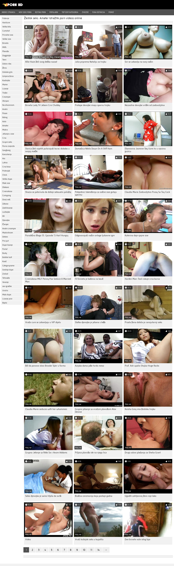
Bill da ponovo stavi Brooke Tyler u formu (45, 365)
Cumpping (6, 195)
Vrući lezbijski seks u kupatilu (89, 539)
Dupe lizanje (7, 245)
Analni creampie (9, 228)
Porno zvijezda (8, 146)
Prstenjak (6, 171)
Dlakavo (5, 187)
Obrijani (5, 101)
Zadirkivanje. (7, 208)
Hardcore (6, 22)
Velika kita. (6, 27)
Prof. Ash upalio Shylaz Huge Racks (142, 365)
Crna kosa (6, 167)
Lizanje (5, 89)
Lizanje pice (7, 299)
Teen (4, 60)
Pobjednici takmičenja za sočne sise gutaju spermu (96, 193)
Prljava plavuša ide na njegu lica (91, 452)
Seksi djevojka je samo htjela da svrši (43, 496)
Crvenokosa (7, 191)
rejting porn (40, 12)
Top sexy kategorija (70, 12)
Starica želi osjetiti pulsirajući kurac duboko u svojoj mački (47, 150)
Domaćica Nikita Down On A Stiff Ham (93, 148)
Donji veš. (6, 199)
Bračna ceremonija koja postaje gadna (93, 496)
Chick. (4, 175)
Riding (4, 117)
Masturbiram (7, 233)
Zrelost (5, 274)
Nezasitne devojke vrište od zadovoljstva (145, 105)
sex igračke (7, 286)
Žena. (4, 68)
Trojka (4, 93)
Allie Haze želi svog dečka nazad (41, 61)
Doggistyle (6, 55)
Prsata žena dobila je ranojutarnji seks (143, 322)
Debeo (5, 237)
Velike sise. (6, 39)
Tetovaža (6, 278)
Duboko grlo (7, 72)
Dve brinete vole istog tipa (137, 539)
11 (91, 549)
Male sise (6, 183)
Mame (5, 84)
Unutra (5, 290)
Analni (4, 109)
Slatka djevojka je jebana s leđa (90, 322)
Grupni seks (7, 142)
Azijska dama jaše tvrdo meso (89, 365)
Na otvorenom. (8, 105)
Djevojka (5, 220)
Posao (4, 113)
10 (84, 549)
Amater (5, 126)
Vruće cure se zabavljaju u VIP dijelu (43, 322)
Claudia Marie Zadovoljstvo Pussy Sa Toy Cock (147, 192)
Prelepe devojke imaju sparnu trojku (92, 105)
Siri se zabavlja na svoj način (139, 61)
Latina (4, 162)
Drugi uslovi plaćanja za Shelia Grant (143, 452)
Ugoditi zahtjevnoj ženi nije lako (140, 496)
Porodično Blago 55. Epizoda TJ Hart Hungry (46, 235)
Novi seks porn (25, 12)
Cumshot (6, 31)
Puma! (4, 249)
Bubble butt (7, 257)
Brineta (5, 43)
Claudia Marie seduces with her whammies (46, 409)
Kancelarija (6, 154)
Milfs (4, 47)
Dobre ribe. (7, 64)
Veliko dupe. (7, 179)
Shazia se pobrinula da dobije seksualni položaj (48, 192)
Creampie (6, 97)
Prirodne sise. (8, 35)
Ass (3, 158)
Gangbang (6, 150)
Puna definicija (98, 12)
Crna (4, 138)
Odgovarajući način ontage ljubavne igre (95, 235)
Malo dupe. (7, 295)
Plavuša (5, 51)
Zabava (5, 204)
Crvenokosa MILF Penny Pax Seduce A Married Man (48, 280)
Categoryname (8, 266)
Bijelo (4, 303)
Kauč (4, 261)
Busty (4, 253)
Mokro (5, 130)
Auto (4, 121)
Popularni (53, 12)
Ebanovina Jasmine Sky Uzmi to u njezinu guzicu (145, 150)
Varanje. (5, 282)
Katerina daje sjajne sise (136, 235)
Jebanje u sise (8, 134)
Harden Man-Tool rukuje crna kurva (142, 279)
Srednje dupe (7, 270)
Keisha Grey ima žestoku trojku (140, 409)
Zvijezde (85, 12)
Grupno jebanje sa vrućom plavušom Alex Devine (95, 410)
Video (28, 539)
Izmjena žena (7, 76)
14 (98, 549)
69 (3, 216)
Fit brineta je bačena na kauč (89, 279)
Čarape (5, 224)
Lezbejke (6, 212)
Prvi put (5, 241)
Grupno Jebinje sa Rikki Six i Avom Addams (46, 452)
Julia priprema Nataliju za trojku (90, 61)
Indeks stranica (8, 12)
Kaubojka (6, 80)
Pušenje (5, 18)
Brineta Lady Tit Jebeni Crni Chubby (42, 105)
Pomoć (111, 12)
